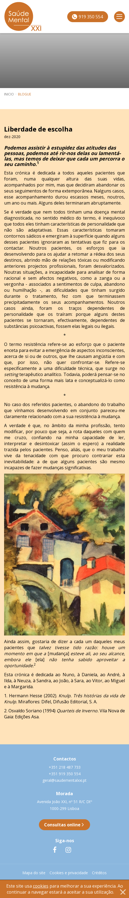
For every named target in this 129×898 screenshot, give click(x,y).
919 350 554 (87, 17)
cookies (40, 886)
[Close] (123, 891)
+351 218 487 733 (65, 767)
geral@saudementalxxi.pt (64, 780)
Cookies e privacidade (69, 872)
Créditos (99, 872)
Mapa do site (33, 872)
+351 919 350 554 (65, 773)
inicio (9, 94)
